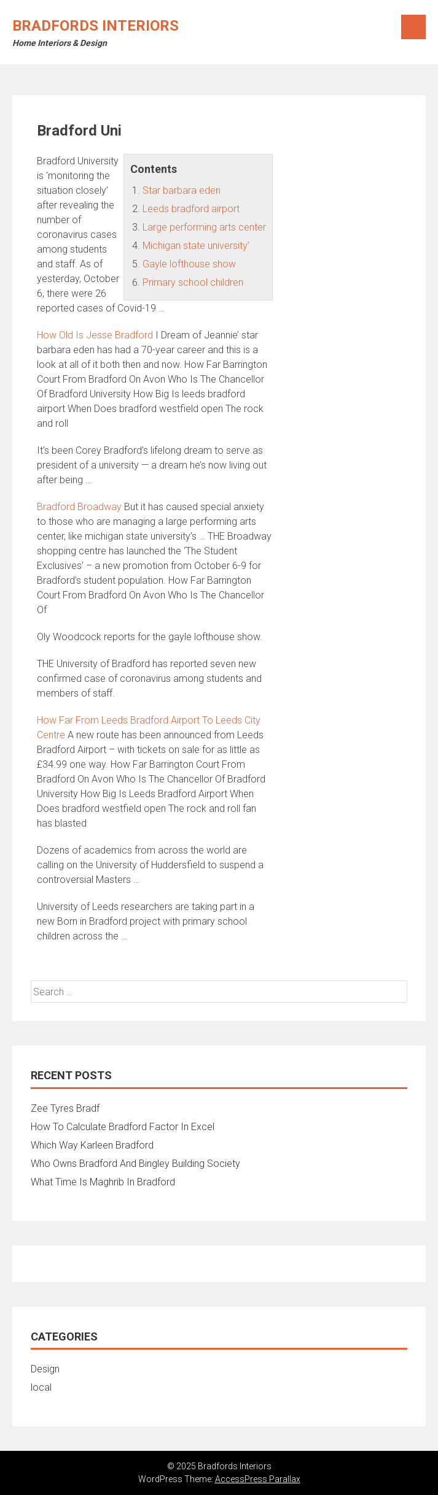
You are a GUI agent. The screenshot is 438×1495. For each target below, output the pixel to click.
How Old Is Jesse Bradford (95, 335)
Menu (413, 27)
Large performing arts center (204, 227)
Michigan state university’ (196, 245)
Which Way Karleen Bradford (92, 1145)
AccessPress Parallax (257, 1479)
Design (45, 1369)
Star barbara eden (182, 190)
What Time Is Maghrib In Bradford (103, 1182)
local (41, 1387)
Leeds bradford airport (191, 209)
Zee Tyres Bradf (65, 1108)
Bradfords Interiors (95, 25)
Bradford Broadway (79, 507)
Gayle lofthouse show (189, 264)
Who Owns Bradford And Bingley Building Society (135, 1163)
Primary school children (193, 282)
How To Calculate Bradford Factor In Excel (122, 1127)
